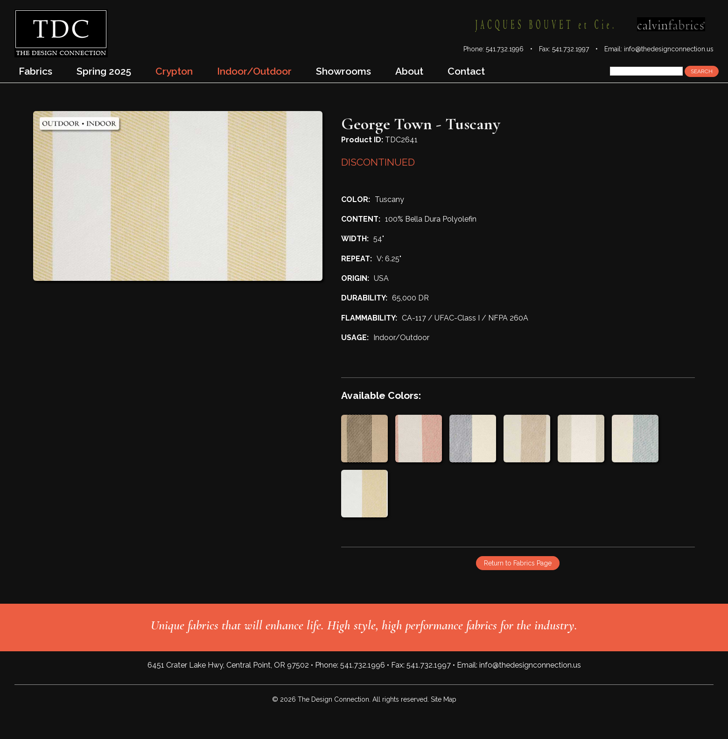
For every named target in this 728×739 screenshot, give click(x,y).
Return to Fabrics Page (518, 563)
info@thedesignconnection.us (669, 49)
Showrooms (343, 71)
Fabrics (35, 71)
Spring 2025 (104, 71)
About (409, 71)
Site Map (443, 699)
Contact (466, 71)
